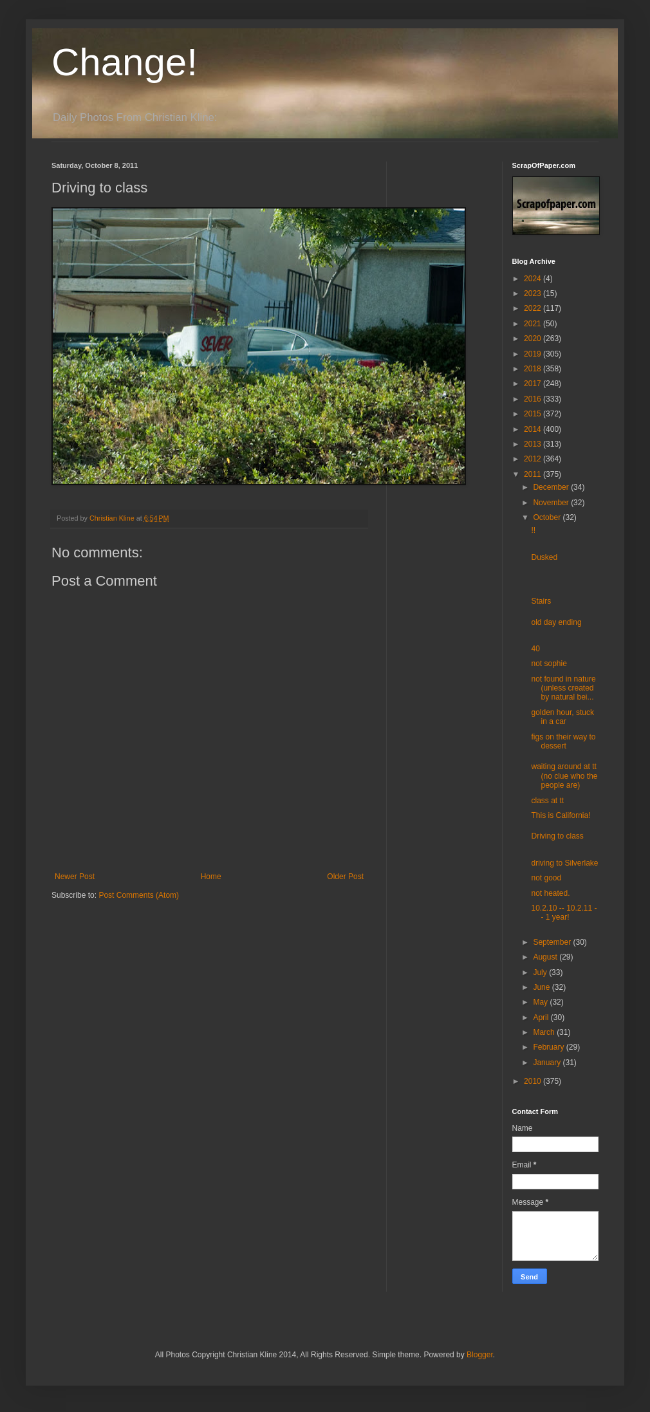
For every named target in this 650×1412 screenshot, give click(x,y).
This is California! (560, 815)
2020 (533, 338)
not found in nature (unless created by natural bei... (563, 688)
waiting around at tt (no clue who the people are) (564, 776)
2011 (533, 474)
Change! (124, 62)
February (549, 1047)
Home (211, 876)
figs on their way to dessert (563, 741)
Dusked (544, 557)
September (553, 942)
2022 (533, 308)
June (542, 987)
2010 (533, 1081)
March (545, 1032)
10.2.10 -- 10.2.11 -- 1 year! (564, 913)
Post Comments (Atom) (138, 895)
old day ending (556, 622)
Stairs (541, 601)
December (552, 487)
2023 (533, 293)
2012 (533, 458)
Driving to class (557, 836)
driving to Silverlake (564, 863)
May (541, 1002)
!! (533, 530)
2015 (533, 413)
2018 (533, 368)
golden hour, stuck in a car (562, 717)
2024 (533, 278)
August (546, 956)
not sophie (548, 663)
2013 (533, 444)
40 (535, 648)
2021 (533, 323)
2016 (533, 399)
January (547, 1062)
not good (546, 877)
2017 (533, 383)
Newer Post (75, 876)
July (541, 972)
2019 (533, 353)
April (541, 1017)
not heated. (550, 893)
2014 (533, 429)
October (547, 517)
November (552, 502)
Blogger (480, 1354)
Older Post (345, 876)
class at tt (547, 800)
